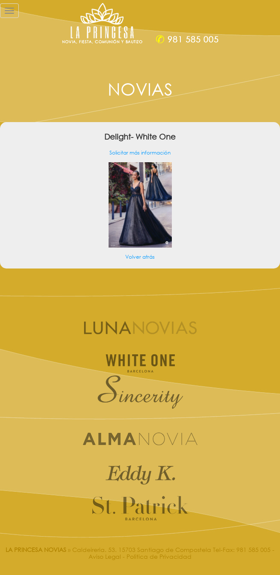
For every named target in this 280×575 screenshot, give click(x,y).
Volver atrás (140, 257)
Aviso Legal (104, 556)
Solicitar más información (140, 152)
